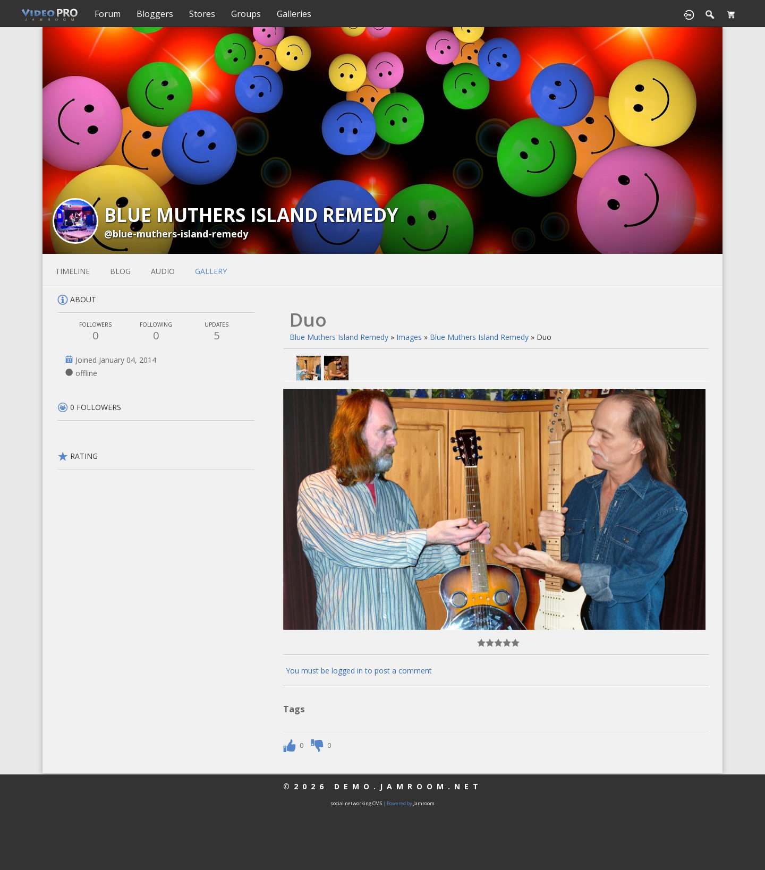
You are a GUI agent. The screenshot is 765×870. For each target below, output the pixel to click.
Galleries (294, 14)
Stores (202, 14)
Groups (246, 14)
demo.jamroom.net (408, 786)
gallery (211, 271)
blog (120, 271)
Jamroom (424, 803)
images (409, 337)
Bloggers (155, 14)
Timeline (72, 271)
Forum (108, 14)
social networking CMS (356, 803)
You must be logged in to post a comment (359, 671)
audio (163, 271)
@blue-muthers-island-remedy (176, 233)
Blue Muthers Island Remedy (339, 337)
